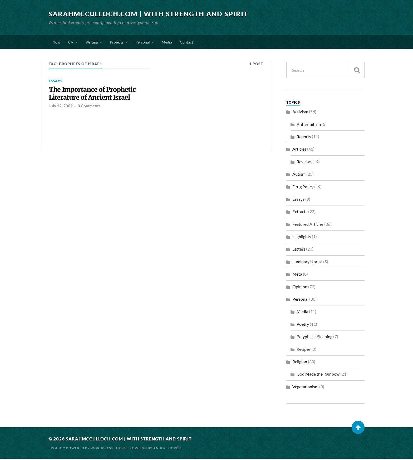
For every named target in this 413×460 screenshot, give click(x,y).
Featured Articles (307, 225)
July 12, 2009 (61, 108)
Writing (91, 42)
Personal (142, 42)
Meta (297, 275)
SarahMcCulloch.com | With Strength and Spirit (152, 14)
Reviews (304, 162)
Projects (117, 42)
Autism (299, 175)
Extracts (299, 212)
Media (167, 42)
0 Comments (89, 108)
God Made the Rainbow (318, 375)
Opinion (299, 287)
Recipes (304, 350)
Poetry (303, 325)
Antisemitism (309, 125)
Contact (186, 42)
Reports (304, 137)
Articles (299, 150)
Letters (298, 250)
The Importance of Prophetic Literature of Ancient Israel (94, 95)
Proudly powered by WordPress (80, 449)
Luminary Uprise (307, 262)
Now (56, 42)
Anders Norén (167, 449)
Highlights (301, 237)
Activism (300, 112)
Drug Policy (302, 187)
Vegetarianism (305, 387)
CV (70, 42)
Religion (299, 362)
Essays (55, 82)
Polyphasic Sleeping (314, 337)
